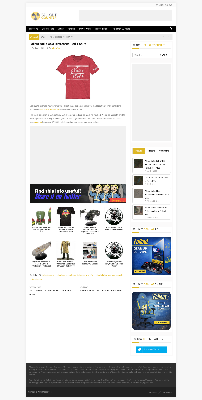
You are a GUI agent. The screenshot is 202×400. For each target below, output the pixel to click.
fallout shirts (101, 275)
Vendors (71, 29)
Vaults (61, 29)
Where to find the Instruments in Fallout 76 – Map (157, 194)
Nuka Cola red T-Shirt (49, 109)
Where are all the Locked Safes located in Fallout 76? (156, 211)
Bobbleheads (48, 29)
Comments (164, 151)
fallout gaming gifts (85, 275)
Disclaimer (153, 392)
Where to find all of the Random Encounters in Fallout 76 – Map (155, 164)
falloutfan (56, 48)
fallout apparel (48, 275)
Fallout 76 (33, 29)
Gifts (35, 275)
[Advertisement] (125, 15)
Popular (138, 151)
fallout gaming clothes (66, 275)
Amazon (38, 122)
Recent (151, 151)
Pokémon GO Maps (121, 29)
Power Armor (85, 29)
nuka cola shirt (36, 279)
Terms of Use (167, 392)
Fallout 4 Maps (101, 29)
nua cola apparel (115, 275)
